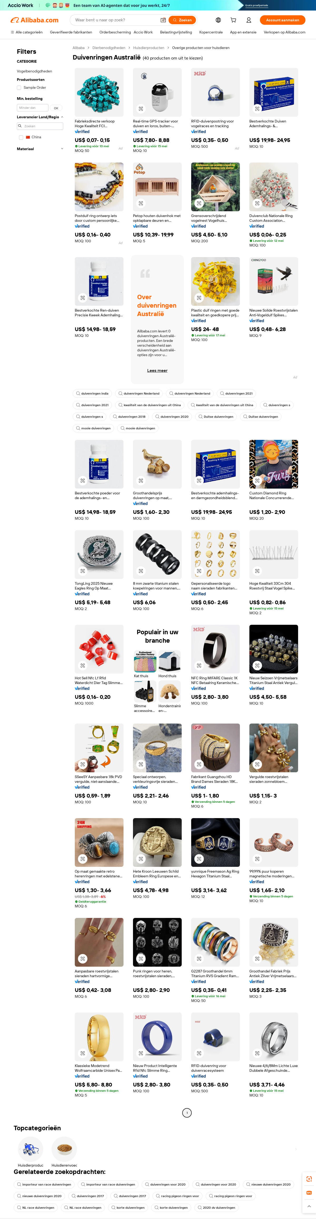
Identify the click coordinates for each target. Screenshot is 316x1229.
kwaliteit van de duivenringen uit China (149, 405)
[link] (309, 1179)
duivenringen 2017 (88, 1196)
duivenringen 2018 (129, 417)
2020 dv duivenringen (216, 1208)
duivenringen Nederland (138, 393)
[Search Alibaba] (115, 20)
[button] (163, 20)
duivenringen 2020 (172, 417)
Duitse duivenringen (216, 417)
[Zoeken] (182, 20)
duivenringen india (92, 393)
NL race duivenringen (35, 1208)
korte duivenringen (128, 1208)
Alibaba (79, 48)
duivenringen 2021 (236, 393)
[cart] (234, 21)
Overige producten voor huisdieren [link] (201, 48)
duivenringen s (276, 405)
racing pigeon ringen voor (177, 1196)
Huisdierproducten (148, 48)
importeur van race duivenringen (44, 1184)
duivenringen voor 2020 (165, 1184)
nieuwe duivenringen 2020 (268, 1184)
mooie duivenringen (93, 428)
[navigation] (40, 581)
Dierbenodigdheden (108, 48)
